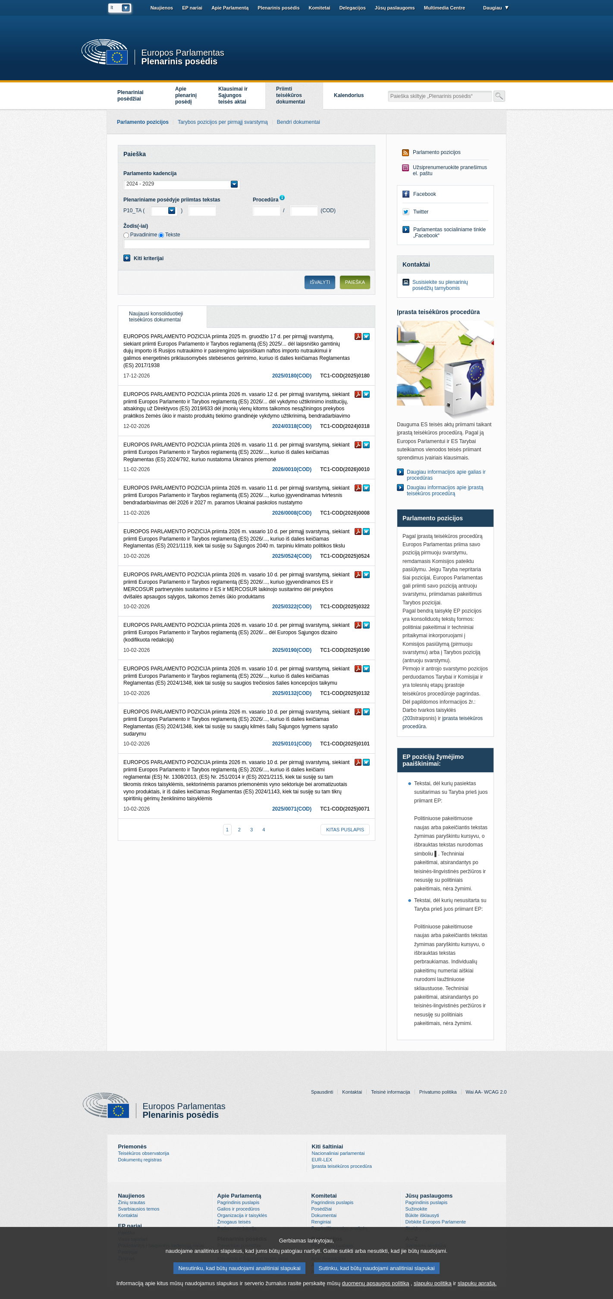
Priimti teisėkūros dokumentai (290, 95)
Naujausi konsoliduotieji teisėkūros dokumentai (150, 314)
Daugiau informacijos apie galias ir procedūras (446, 475)
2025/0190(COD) (291, 650)
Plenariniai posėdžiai (130, 95)
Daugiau (492, 7)
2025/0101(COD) (291, 744)
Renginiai (321, 1221)
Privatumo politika (438, 1092)
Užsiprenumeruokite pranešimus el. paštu (450, 170)
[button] (181, 184)
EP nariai (192, 7)
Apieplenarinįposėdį (186, 95)
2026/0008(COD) (291, 513)
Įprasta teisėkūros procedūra (342, 1166)
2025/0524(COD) (291, 556)
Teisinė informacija (390, 1092)
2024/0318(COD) (291, 426)
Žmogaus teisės (234, 1221)
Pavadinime (143, 235)
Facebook (424, 194)
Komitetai (319, 7)
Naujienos (162, 7)
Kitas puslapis (345, 829)
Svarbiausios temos (139, 1208)
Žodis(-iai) (135, 226)
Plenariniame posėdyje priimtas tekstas (171, 200)
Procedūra (270, 200)
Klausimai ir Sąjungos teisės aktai (233, 95)
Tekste (172, 235)
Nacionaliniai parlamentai (338, 1153)
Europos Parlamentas (182, 53)
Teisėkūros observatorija (144, 1153)
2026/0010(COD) (291, 469)
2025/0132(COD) (291, 693)
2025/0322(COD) (291, 607)
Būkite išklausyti (422, 1215)
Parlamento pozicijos (437, 152)
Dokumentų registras (140, 1159)
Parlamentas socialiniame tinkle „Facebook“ (449, 232)
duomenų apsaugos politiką (375, 1283)
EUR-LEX (322, 1159)
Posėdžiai (321, 1208)
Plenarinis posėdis (179, 61)
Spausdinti (322, 1092)
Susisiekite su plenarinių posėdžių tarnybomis (440, 285)
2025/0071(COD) (291, 809)
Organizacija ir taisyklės (242, 1215)
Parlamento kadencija (149, 173)
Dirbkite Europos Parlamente (436, 1221)
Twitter (420, 212)
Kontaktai (352, 1092)
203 (408, 718)
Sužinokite (417, 1208)
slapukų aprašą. (477, 1283)
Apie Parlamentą (229, 7)
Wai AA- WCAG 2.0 (486, 1092)
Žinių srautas (131, 1202)
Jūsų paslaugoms (395, 7)
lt (112, 7)
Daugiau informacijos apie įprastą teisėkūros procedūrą (445, 490)
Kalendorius (349, 95)
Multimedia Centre (444, 7)
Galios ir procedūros (238, 1208)
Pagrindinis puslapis (238, 1202)
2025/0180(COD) (291, 376)
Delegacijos (353, 7)
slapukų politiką (433, 1283)
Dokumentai (324, 1215)
